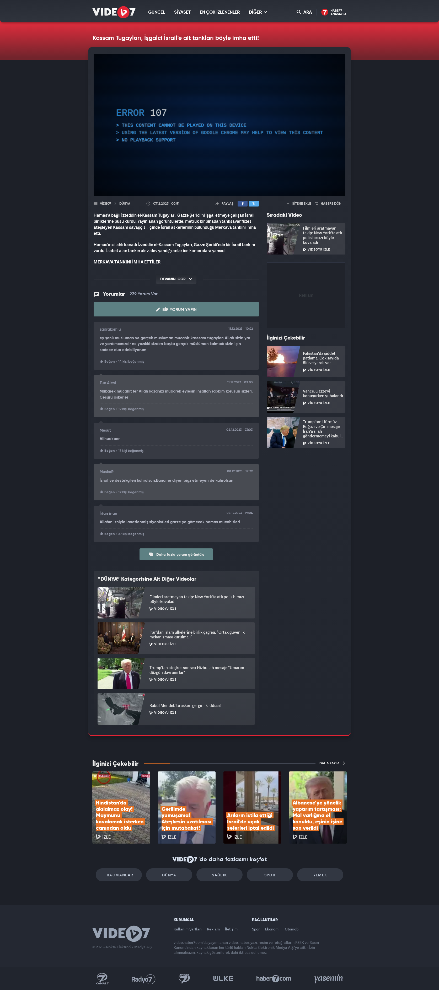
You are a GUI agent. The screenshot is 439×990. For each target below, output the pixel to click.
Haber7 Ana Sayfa (334, 12)
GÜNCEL (156, 12)
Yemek (320, 874)
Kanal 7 (102, 978)
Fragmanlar (118, 874)
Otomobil (293, 929)
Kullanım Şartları (188, 929)
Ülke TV (223, 978)
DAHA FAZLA (332, 763)
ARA (304, 12)
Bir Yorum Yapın (176, 309)
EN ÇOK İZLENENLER (220, 12)
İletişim (231, 929)
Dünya (169, 874)
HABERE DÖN (328, 203)
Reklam (213, 929)
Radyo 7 (144, 978)
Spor (270, 874)
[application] (219, 125)
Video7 (105, 203)
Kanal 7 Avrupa (184, 978)
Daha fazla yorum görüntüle (176, 554)
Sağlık (219, 874)
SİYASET (182, 12)
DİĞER (258, 12)
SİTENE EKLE (299, 203)
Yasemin (329, 978)
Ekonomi (272, 929)
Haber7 (273, 978)
